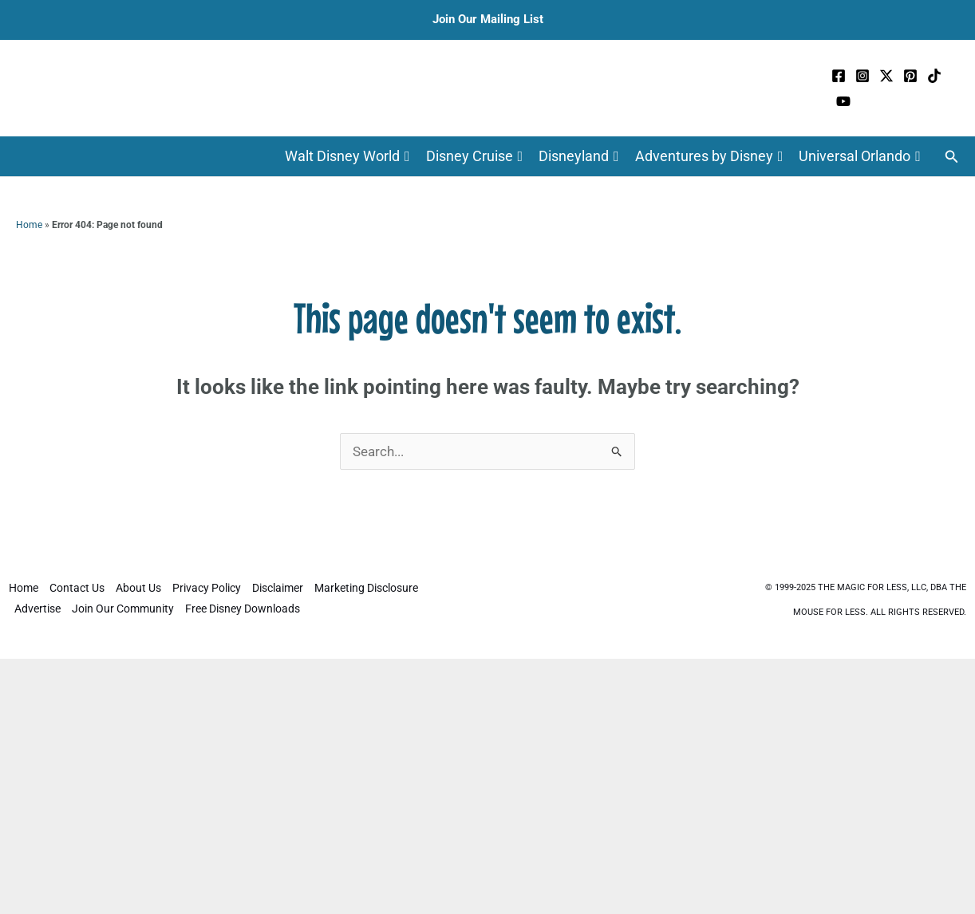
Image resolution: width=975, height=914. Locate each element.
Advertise (37, 608)
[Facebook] (838, 76)
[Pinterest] (910, 76)
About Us (138, 587)
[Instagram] (862, 76)
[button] (952, 157)
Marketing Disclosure (366, 587)
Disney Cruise (474, 156)
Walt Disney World (347, 156)
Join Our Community (123, 608)
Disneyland (579, 156)
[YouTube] (843, 101)
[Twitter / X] (886, 76)
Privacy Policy (206, 587)
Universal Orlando (860, 156)
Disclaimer (277, 587)
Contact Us (77, 587)
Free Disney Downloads (242, 608)
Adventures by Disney (709, 156)
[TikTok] (934, 76)
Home (29, 224)
